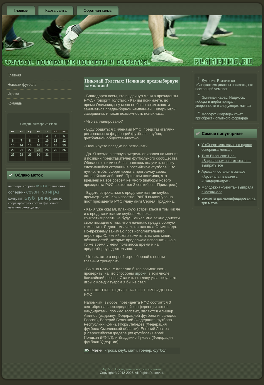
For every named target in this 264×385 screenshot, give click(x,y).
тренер (44, 198)
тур (43, 192)
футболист (50, 203)
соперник (16, 192)
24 (47, 150)
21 (21, 150)
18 (55, 145)
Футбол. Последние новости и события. (132, 369)
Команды (15, 103)
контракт (15, 198)
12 (64, 140)
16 (38, 145)
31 (47, 154)
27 (12, 154)
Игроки (13, 94)
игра (53, 192)
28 (21, 154)
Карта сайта (55, 10)
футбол (159, 350)
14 (21, 145)
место (57, 198)
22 (29, 150)
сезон (32, 192)
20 (12, 150)
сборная (29, 186)
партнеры (15, 186)
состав (37, 203)
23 (38, 150)
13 (12, 145)
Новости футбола (22, 85)
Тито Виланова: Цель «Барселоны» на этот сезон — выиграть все (226, 161)
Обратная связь (98, 10)
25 (55, 150)
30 (38, 154)
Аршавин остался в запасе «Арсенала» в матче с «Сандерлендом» (223, 176)
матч (41, 186)
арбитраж (24, 203)
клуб (29, 198)
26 (64, 150)
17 (47, 145)
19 (64, 145)
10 (47, 140)
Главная (21, 10)
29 (29, 154)
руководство (31, 207)
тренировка (56, 186)
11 (55, 140)
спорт (12, 203)
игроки (140, 273)
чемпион (14, 207)
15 (29, 145)
